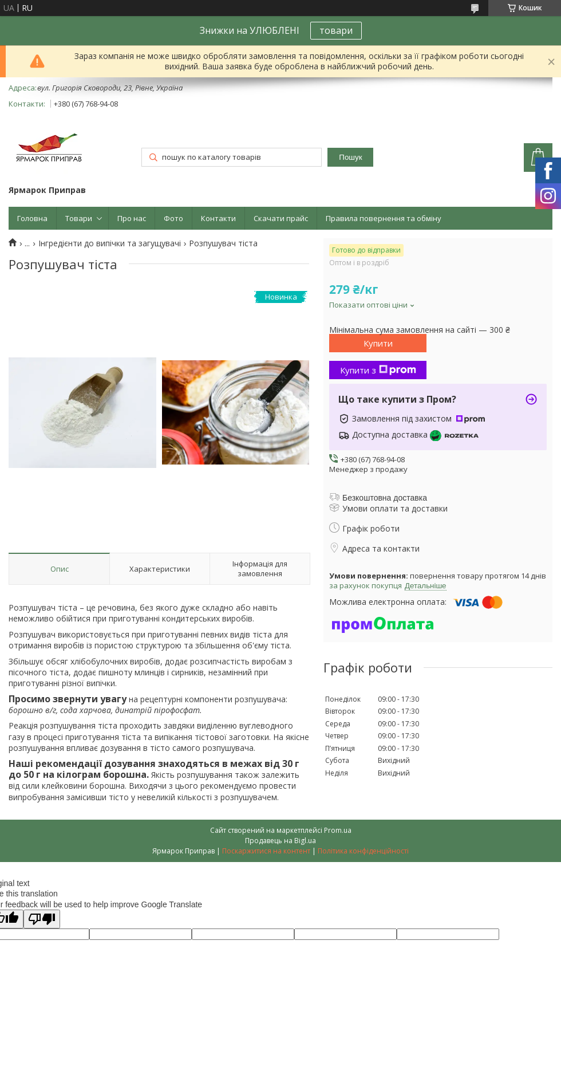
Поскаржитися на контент (266, 851)
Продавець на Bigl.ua (280, 840)
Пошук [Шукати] (350, 157)
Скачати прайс (281, 218)
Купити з (378, 370)
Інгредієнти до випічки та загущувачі (109, 243)
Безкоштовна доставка (384, 497)
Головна (32, 218)
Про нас (131, 218)
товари (336, 30)
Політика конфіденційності (363, 851)
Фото (173, 218)
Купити (378, 343)
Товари (78, 218)
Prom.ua (337, 830)
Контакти (218, 218)
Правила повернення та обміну (383, 218)
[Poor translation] (41, 919)
